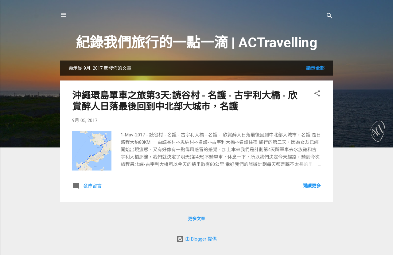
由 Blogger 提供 (197, 239)
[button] (317, 94)
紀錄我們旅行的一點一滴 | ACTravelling (196, 42)
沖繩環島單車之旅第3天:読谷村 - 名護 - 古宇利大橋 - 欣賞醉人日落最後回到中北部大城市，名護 (184, 101)
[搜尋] (329, 16)
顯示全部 (315, 68)
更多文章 (196, 218)
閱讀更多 (311, 186)
